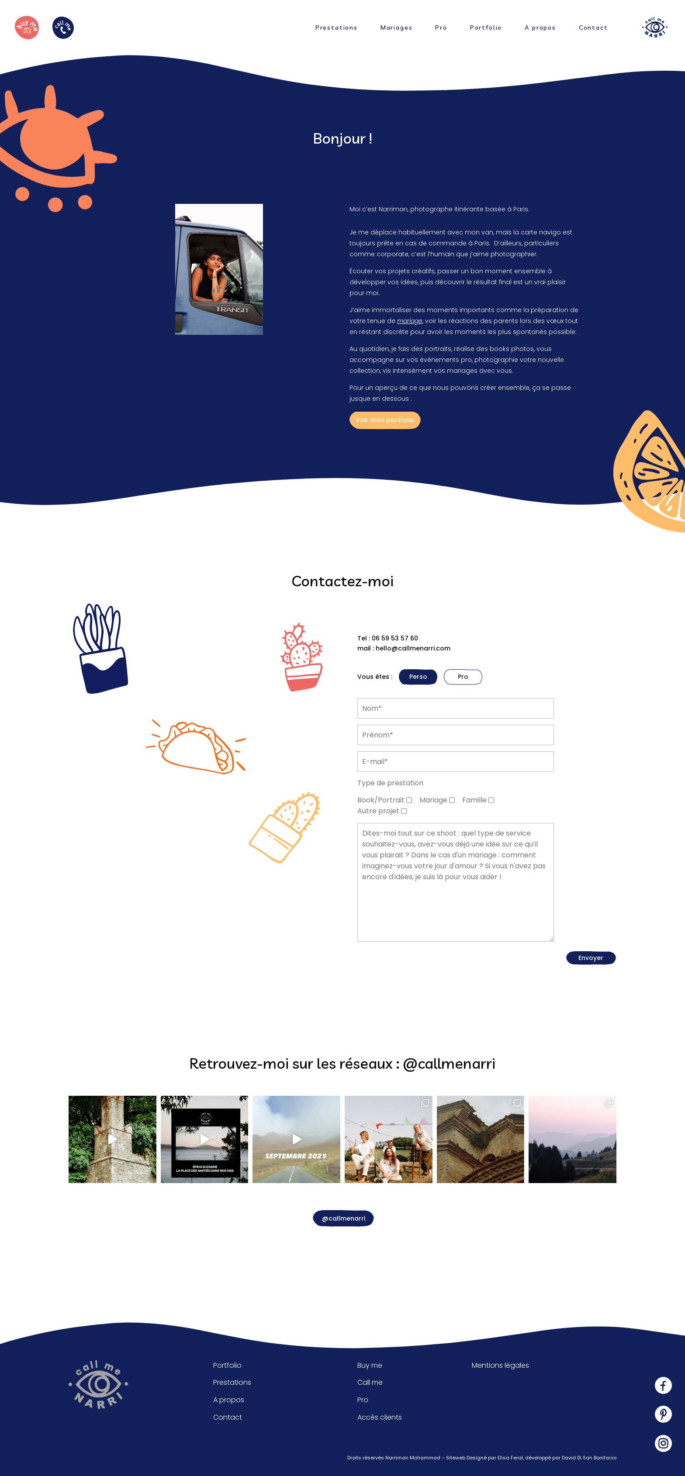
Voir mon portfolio (385, 420)
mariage (409, 321)
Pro (441, 27)
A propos (540, 27)
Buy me (369, 1365)
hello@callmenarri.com (413, 648)
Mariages (397, 27)
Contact (593, 27)
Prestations (336, 27)
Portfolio (486, 27)
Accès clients (379, 1417)
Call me (370, 1382)
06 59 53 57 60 (395, 638)
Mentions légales (500, 1365)
